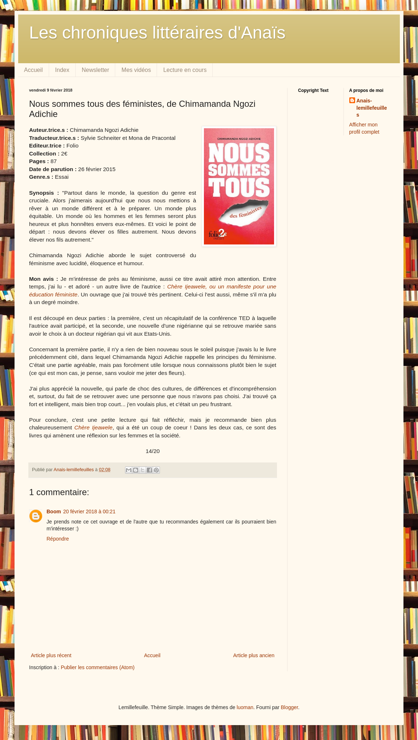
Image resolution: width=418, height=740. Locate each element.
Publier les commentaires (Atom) (97, 667)
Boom (54, 511)
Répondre (58, 539)
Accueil (33, 70)
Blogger (289, 707)
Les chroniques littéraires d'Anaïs (157, 32)
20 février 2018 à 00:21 (89, 511)
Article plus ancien (253, 655)
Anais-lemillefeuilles (372, 108)
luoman (245, 707)
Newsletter (95, 70)
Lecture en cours (184, 70)
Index (62, 70)
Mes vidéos (136, 70)
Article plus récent (51, 655)
